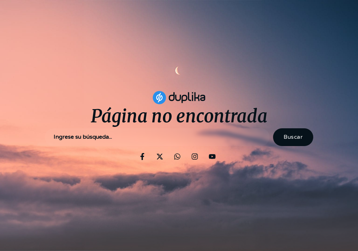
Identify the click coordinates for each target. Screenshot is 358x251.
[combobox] (157, 137)
